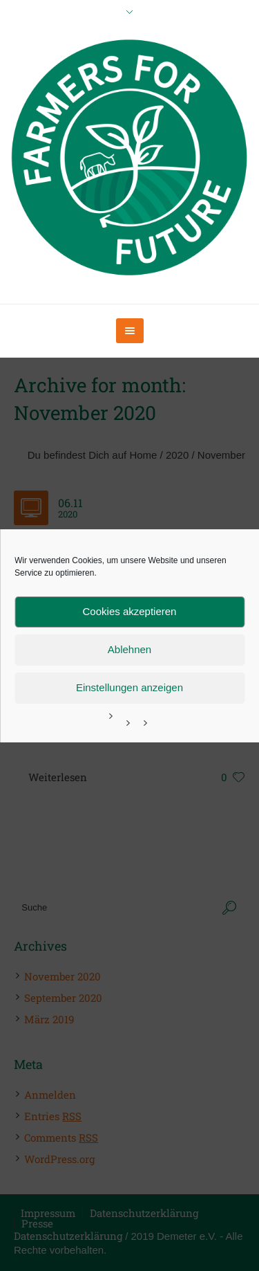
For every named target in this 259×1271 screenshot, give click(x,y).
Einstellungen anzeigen (129, 687)
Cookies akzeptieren (130, 611)
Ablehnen (129, 649)
